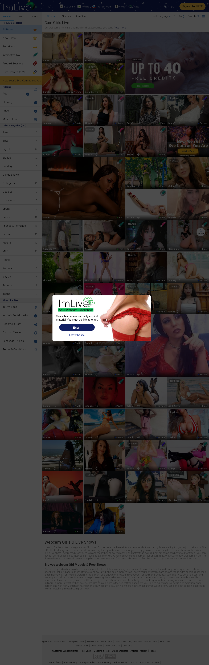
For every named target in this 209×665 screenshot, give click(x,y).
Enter (77, 327)
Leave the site (77, 334)
